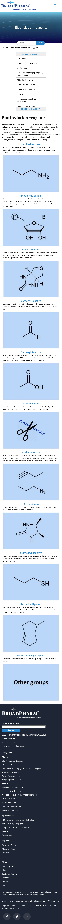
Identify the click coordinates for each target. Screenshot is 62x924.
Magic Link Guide (9, 849)
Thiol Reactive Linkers (25, 80)
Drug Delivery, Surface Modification (17, 827)
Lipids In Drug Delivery (26, 106)
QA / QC (5, 856)
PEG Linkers (22, 58)
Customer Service (9, 845)
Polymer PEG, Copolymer (12, 787)
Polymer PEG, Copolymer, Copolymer (27, 100)
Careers (5, 878)
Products (14, 47)
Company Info (8, 866)
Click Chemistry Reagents (27, 63)
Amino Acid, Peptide (10, 798)
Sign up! (11, 730)
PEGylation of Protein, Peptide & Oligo (18, 820)
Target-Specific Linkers (26, 89)
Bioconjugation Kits (10, 810)
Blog (4, 870)
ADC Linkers (22, 68)
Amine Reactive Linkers (26, 85)
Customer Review (9, 874)
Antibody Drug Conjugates (13, 824)
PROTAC (20, 94)
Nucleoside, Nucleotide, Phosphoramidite (20, 795)
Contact (5, 881)
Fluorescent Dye (9, 802)
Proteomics (7, 835)
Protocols (6, 852)
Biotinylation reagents (28, 47)
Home (5, 47)
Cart (4, 885)
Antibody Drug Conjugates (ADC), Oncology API (30, 74)
